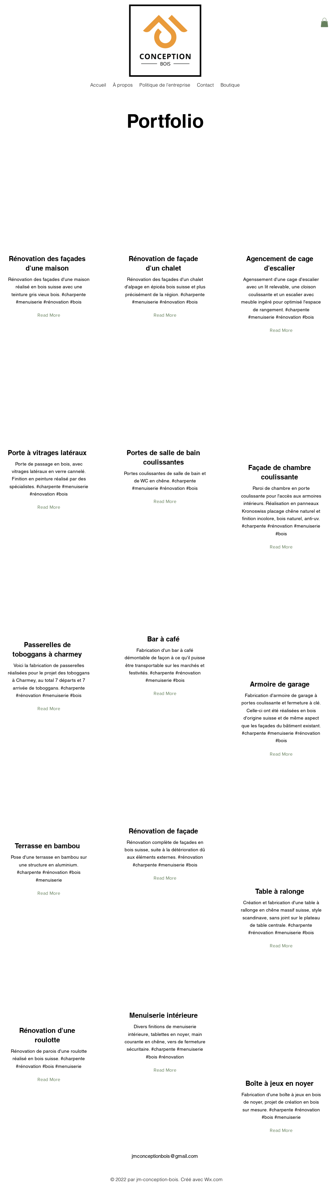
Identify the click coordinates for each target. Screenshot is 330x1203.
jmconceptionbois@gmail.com (165, 1156)
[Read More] (49, 315)
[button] (324, 22)
